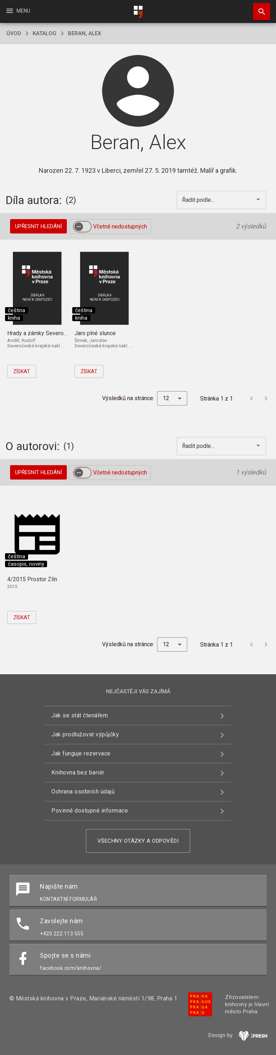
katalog (44, 33)
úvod (13, 33)
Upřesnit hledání (38, 226)
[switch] (82, 226)
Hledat (258, 8)
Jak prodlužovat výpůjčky (85, 734)
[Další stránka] (266, 398)
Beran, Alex (84, 33)
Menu (17, 10)
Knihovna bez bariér (78, 772)
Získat (21, 371)
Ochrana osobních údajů (83, 791)
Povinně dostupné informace (89, 810)
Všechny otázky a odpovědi (138, 841)
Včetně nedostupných (120, 226)
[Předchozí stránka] (251, 398)
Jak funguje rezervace (81, 753)
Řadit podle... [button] (199, 199)
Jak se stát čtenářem (79, 715)
